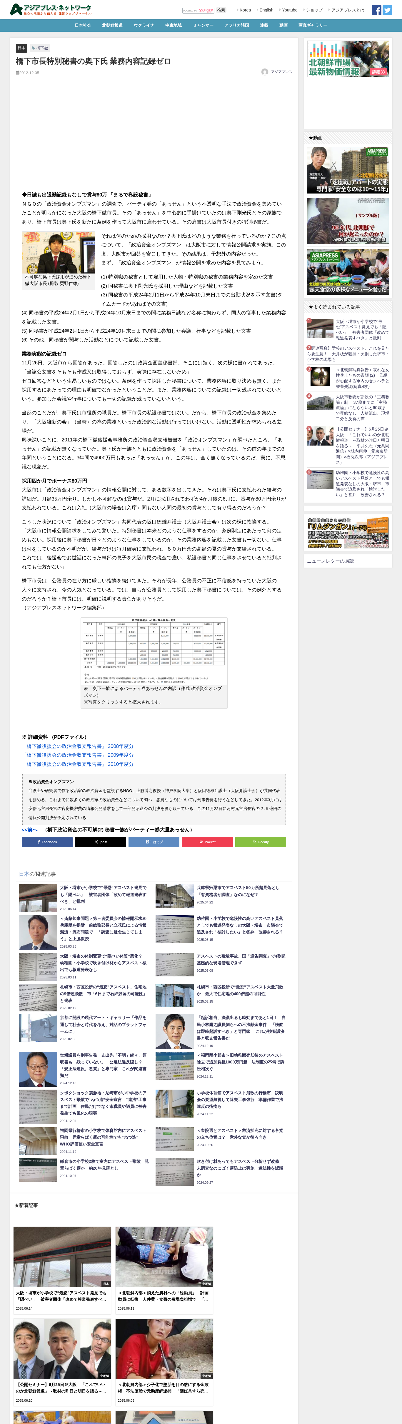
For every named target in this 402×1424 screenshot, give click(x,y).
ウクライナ (144, 25)
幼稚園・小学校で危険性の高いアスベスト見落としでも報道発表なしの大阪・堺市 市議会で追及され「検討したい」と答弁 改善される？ (362, 484)
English (265, 10)
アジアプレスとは (347, 10)
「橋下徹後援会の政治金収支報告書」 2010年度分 (78, 763)
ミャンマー (203, 25)
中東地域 (173, 25)
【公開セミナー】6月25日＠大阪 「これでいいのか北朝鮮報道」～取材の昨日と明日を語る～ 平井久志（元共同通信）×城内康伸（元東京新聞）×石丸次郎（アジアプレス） (362, 445)
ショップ (314, 10)
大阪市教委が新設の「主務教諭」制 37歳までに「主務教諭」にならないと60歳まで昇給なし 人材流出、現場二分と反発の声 (362, 408)
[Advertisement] (154, 140)
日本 (21, 48)
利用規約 (19, 1416)
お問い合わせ (53, 1416)
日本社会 (83, 25)
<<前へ (30, 829)
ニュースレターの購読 (330, 560)
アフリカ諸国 (236, 25)
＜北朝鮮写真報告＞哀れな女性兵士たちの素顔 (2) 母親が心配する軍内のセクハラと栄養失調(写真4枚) (362, 378)
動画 (283, 25)
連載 (264, 25)
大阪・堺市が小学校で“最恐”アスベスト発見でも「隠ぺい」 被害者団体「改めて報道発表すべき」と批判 (362, 329)
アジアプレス (281, 72)
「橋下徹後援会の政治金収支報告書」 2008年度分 (78, 745)
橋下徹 (42, 48)
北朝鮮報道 (112, 25)
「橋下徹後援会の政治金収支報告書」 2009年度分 (78, 755)
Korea (244, 10)
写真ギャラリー (312, 25)
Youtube (289, 10)
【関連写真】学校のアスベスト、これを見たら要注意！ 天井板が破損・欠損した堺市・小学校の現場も (348, 353)
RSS (35, 1416)
